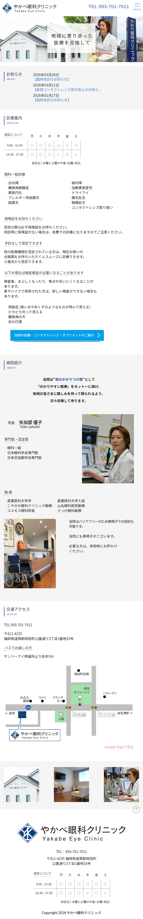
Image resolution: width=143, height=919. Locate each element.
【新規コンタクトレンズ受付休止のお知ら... (67, 90)
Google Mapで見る (119, 746)
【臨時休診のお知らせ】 (52, 79)
